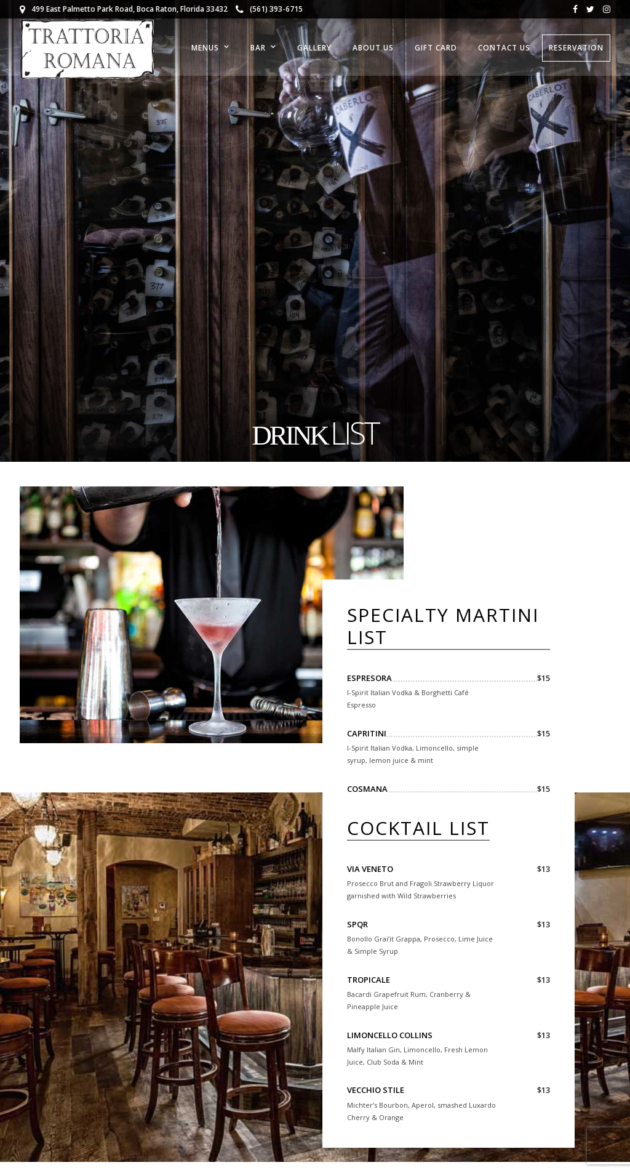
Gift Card (436, 47)
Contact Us (504, 47)
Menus (205, 47)
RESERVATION (576, 47)
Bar (258, 47)
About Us (373, 47)
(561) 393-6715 (269, 9)
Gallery (314, 47)
